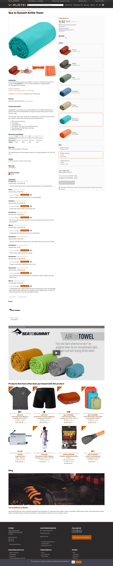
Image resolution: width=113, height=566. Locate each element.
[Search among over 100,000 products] (45, 5)
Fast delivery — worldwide (35, 1)
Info (93, 5)
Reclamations (13, 554)
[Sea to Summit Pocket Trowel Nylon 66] (93, 446)
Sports (68, 5)
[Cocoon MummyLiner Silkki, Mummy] (44, 446)
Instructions (12, 556)
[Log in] (97, 5)
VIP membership (45, 554)
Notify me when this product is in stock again (21, 90)
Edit (73, 562)
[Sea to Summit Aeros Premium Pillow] (68, 406)
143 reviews (28, 101)
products (78, 5)
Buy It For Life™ (100, 1)
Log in (42, 552)
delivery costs (74, 21)
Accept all (78, 562)
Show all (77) (13, 297)
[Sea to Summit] (14, 313)
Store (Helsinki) (63, 176)
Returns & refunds (14, 552)
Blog (74, 552)
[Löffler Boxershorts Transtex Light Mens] (44, 406)
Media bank (76, 556)
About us (75, 558)
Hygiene (23, 10)
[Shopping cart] (100, 5)
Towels (29, 10)
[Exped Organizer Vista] (20, 446)
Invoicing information (46, 545)
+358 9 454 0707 (47, 531)
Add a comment (23, 297)
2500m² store (82, 1)
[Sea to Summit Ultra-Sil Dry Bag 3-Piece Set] (93, 406)
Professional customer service (60, 1)
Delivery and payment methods (17, 558)
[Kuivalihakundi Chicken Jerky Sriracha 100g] (68, 446)
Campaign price (64, 18)
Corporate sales (45, 543)
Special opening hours (15, 544)
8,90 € (72, 30)
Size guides (76, 554)
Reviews (13, 1)
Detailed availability (14, 89)
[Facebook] (73, 531)
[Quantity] (62, 38)
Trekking (17, 10)
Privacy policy (44, 556)
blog (86, 5)
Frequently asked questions (48, 541)
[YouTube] (80, 531)
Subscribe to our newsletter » (81, 537)
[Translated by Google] (14, 195)
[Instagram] (76, 531)
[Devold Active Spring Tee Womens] (20, 406)
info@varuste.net (45, 533)
